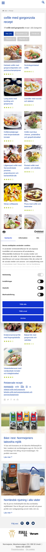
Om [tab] (37, 238)
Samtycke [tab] (8, 238)
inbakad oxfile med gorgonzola (14, 389)
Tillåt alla (23, 304)
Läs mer (8, 457)
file (22, 386)
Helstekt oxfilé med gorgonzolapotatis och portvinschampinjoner (12, 67)
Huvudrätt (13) (21, 34)
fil (27, 386)
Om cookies (30, 549)
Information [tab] (23, 238)
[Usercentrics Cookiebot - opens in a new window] (34, 232)
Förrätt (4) (35, 34)
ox (30, 386)
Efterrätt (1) (23, 39)
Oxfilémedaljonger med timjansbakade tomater (11, 134)
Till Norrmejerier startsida (23, 3)
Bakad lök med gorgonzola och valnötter (30, 337)
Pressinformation (17, 549)
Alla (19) (9, 34)
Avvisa (23, 318)
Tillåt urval (23, 311)
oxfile (17, 386)
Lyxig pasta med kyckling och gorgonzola (10, 101)
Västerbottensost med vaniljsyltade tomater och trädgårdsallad (12, 370)
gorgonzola (8, 386)
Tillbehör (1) (10, 39)
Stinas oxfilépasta (11, 204)
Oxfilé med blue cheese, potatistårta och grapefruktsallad (32, 134)
